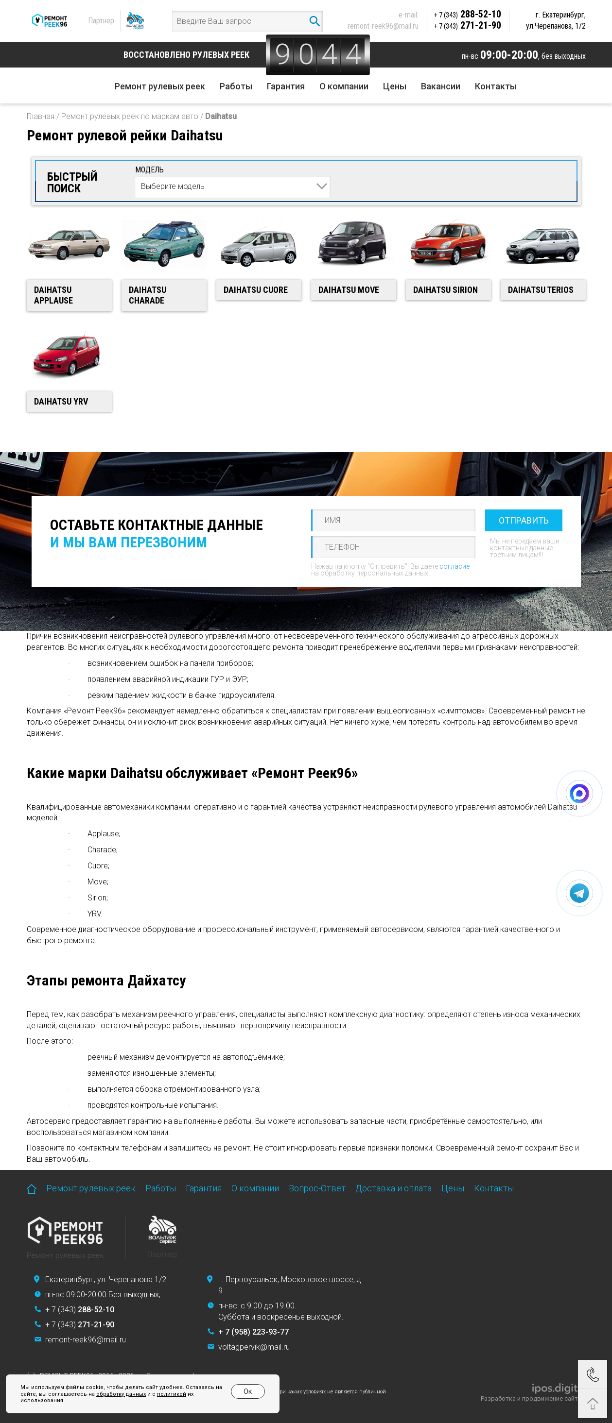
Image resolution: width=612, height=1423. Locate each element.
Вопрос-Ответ (317, 1188)
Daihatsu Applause (53, 295)
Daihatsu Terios (541, 290)
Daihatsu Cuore (256, 290)
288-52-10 (467, 14)
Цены (394, 86)
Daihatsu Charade (147, 295)
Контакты (496, 86)
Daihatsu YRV (61, 401)
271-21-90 (467, 25)
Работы (236, 86)
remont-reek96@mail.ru (383, 26)
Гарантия (286, 86)
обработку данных (121, 1394)
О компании (343, 86)
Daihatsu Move (348, 290)
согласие (454, 566)
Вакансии (440, 86)
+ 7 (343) (79, 1309)
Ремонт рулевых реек (160, 86)
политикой (171, 1394)
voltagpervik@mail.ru (254, 1347)
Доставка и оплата (393, 1188)
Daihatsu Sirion (445, 290)
